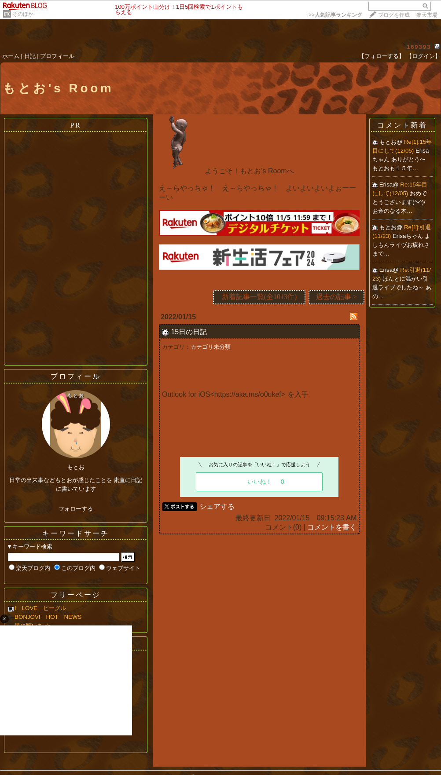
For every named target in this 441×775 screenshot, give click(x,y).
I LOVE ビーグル (46, 608)
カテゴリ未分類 (211, 347)
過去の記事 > (336, 296)
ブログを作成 (394, 15)
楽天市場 (426, 15)
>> (335, 15)
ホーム (10, 56)
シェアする (217, 506)
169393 (419, 47)
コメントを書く (331, 527)
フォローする (76, 508)
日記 (30, 56)
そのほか (22, 14)
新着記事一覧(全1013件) (259, 296)
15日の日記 (189, 332)
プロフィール (57, 56)
